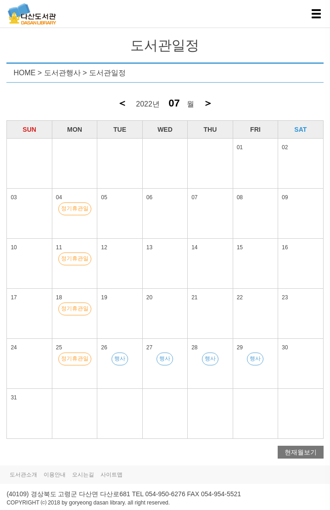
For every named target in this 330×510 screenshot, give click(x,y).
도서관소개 (23, 474)
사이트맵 (112, 474)
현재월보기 (301, 452)
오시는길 (83, 474)
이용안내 (55, 474)
